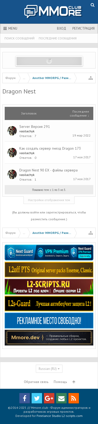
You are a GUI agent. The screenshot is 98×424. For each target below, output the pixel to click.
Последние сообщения (58, 38)
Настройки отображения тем (49, 200)
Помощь (60, 382)
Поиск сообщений (19, 38)
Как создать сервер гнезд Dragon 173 (50, 148)
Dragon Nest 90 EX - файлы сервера (48, 170)
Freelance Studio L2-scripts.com (60, 416)
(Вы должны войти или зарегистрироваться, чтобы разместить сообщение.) (49, 215)
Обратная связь (36, 382)
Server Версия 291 (34, 126)
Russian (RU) (48, 369)
